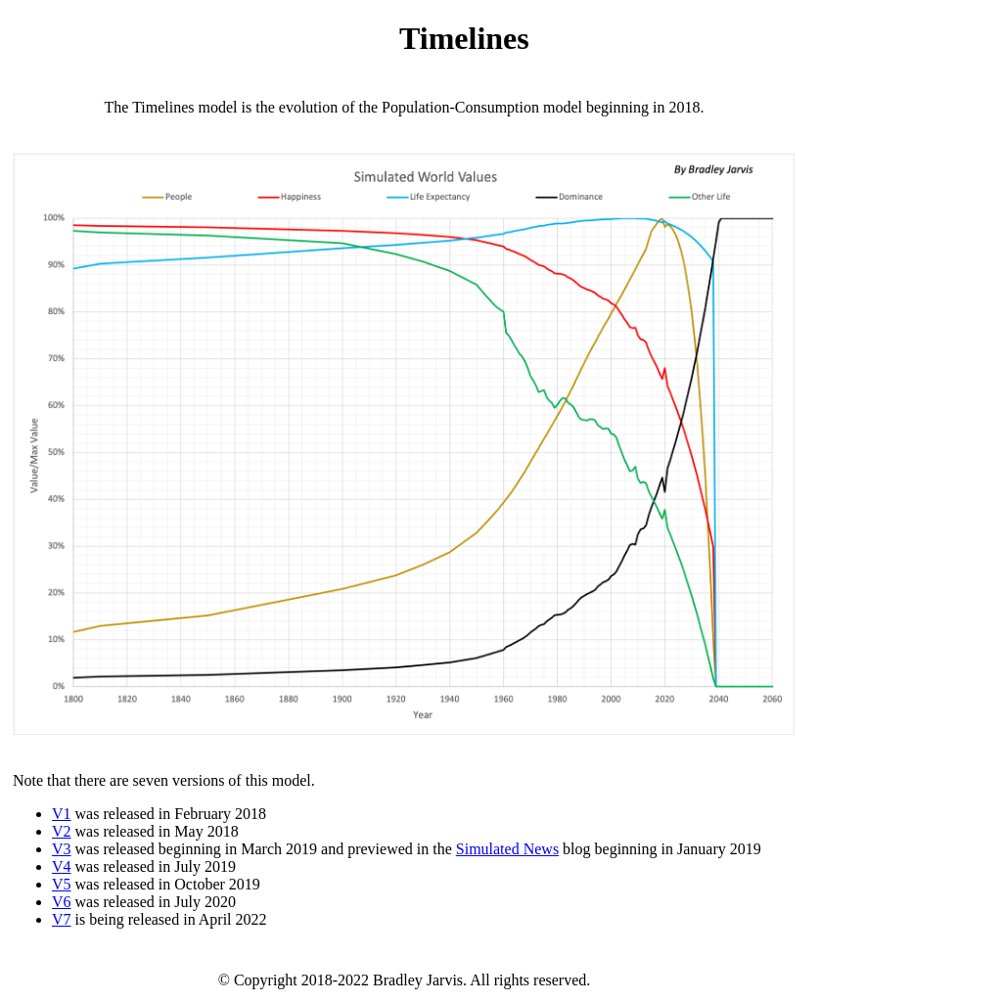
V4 (61, 866)
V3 (61, 849)
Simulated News (507, 849)
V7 (61, 919)
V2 (61, 831)
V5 (61, 884)
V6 (61, 901)
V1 (61, 813)
